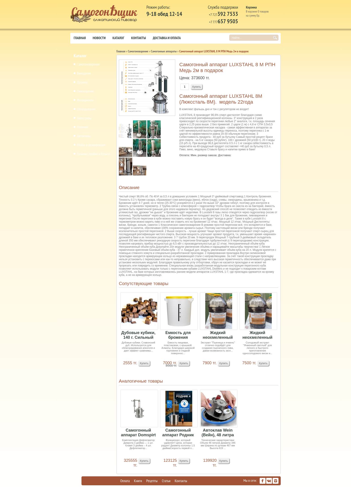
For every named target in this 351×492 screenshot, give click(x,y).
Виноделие (84, 73)
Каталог (118, 38)
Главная (80, 38)
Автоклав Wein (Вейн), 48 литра (218, 432)
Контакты (138, 38)
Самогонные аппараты (164, 51)
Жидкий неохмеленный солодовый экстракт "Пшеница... (218, 335)
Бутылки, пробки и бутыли (93, 153)
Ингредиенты (85, 100)
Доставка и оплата (167, 38)
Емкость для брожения (178, 335)
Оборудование (86, 109)
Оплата (125, 480)
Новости (99, 38)
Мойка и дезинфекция (91, 145)
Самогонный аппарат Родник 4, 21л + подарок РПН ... (178, 433)
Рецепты (152, 480)
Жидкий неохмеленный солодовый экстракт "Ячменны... (257, 335)
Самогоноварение (88, 64)
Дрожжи (82, 82)
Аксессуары (84, 118)
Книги (138, 480)
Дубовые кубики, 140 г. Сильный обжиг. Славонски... (138, 335)
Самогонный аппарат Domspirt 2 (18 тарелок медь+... (138, 433)
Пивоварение (85, 91)
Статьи (166, 480)
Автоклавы (83, 136)
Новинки (82, 127)
